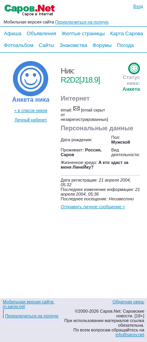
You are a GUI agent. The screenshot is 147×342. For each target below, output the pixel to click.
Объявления (41, 33)
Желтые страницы (83, 33)
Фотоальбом (18, 45)
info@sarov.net (130, 334)
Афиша (12, 33)
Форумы (102, 45)
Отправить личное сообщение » (93, 206)
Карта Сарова (126, 33)
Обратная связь (128, 301)
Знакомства (73, 45)
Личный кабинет (31, 119)
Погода (125, 45)
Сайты (46, 45)
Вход (138, 6)
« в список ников (30, 110)
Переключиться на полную (82, 22)
